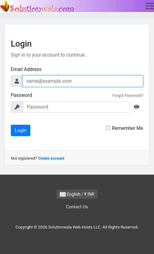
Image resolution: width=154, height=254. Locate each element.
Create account (51, 158)
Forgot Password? (127, 95)
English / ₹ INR (77, 194)
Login (20, 130)
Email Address (26, 69)
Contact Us (77, 207)
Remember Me (127, 128)
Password (21, 95)
